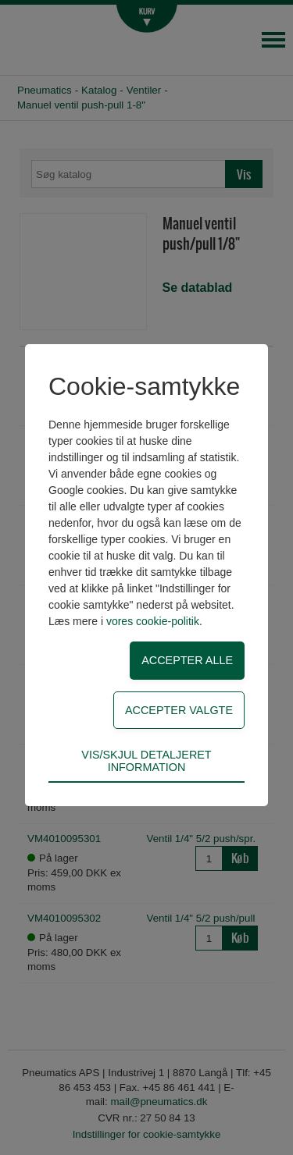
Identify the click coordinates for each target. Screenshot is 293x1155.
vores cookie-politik (152, 621)
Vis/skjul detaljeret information (146, 760)
